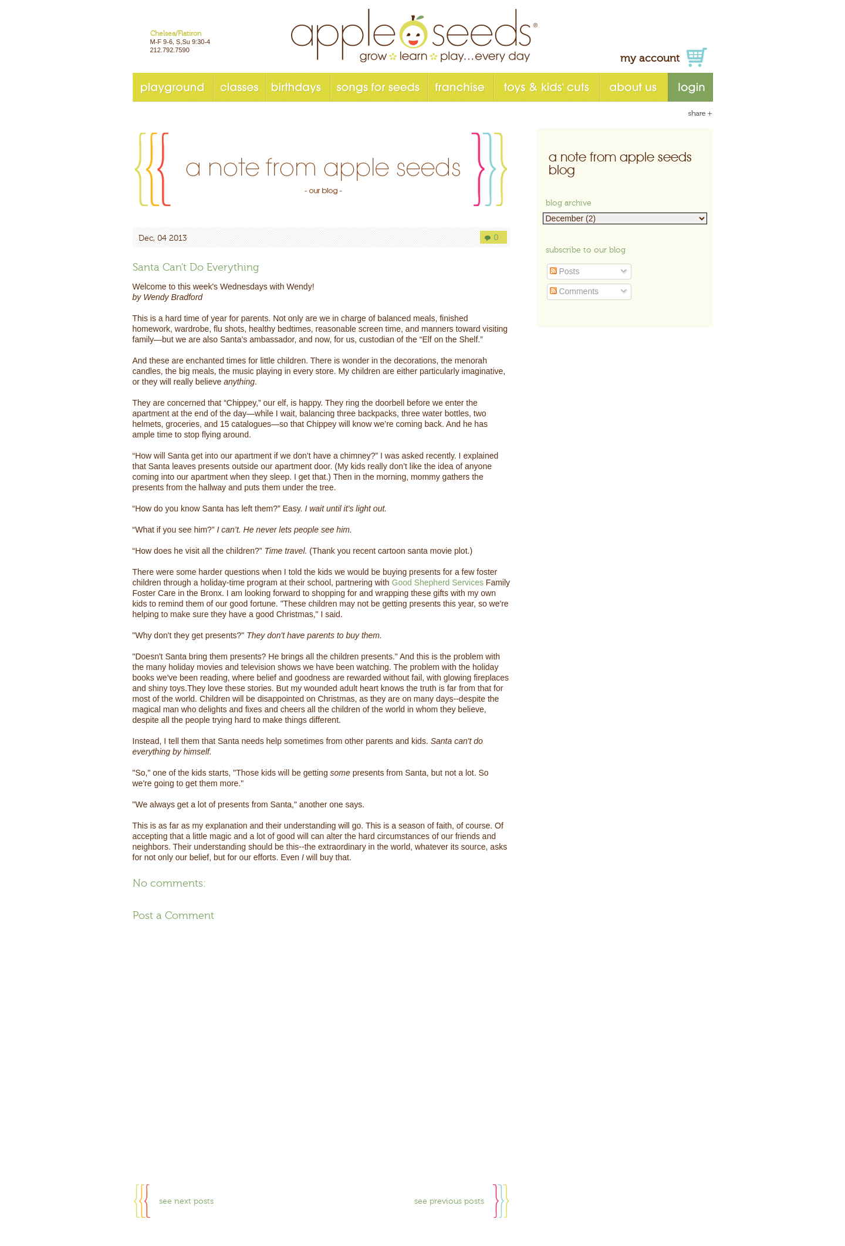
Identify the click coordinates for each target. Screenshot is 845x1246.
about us (633, 87)
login (690, 87)
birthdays (297, 87)
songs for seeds (378, 87)
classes (239, 87)
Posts (565, 271)
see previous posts (449, 1201)
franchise (460, 87)
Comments (574, 291)
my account (650, 58)
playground (173, 87)
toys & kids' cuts (546, 87)
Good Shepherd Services (438, 582)
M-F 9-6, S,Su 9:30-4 (180, 41)
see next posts (186, 1201)
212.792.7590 (170, 49)
